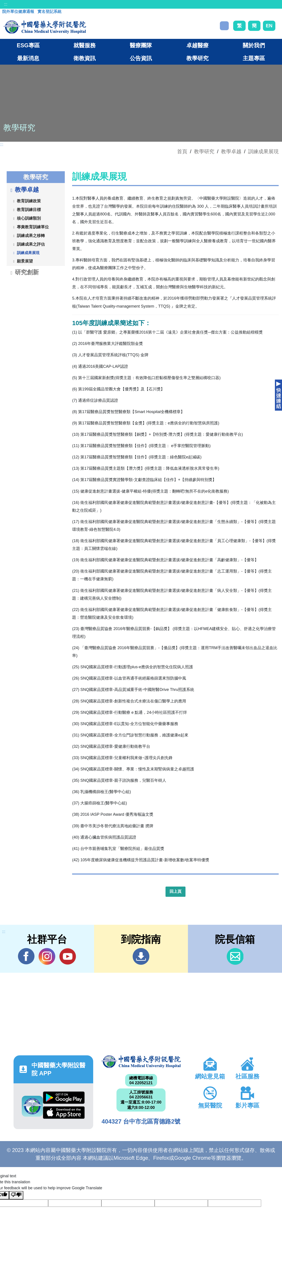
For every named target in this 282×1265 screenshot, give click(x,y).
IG (47, 956)
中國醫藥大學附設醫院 (141, 1061)
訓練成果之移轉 (31, 235)
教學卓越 (231, 151)
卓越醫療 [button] (197, 45)
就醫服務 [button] (84, 45)
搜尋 (224, 25)
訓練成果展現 (263, 151)
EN (269, 25)
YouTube (67, 956)
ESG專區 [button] (28, 45)
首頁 (182, 151)
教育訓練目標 (29, 209)
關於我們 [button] (254, 45)
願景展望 (25, 261)
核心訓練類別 (29, 218)
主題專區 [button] (254, 58)
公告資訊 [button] (141, 58)
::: (5, 4)
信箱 (235, 956)
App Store (64, 1112)
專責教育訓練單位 (33, 226)
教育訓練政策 (29, 200)
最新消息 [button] (28, 58)
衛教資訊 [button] (84, 58)
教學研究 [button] (197, 58)
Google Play (64, 1097)
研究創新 (24, 273)
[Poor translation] (16, 1195)
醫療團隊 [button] (141, 45)
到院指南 (141, 956)
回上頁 (175, 891)
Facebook (26, 956)
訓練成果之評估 (31, 244)
